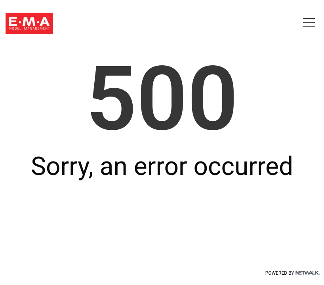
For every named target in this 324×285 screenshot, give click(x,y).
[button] (308, 22)
